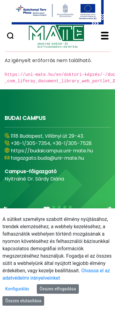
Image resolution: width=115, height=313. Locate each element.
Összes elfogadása (58, 288)
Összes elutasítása (23, 300)
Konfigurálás (17, 288)
